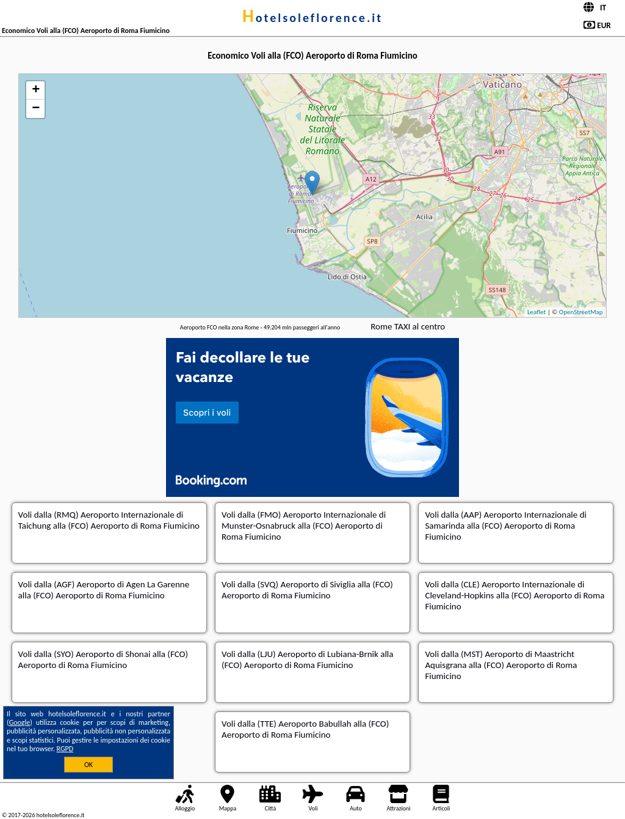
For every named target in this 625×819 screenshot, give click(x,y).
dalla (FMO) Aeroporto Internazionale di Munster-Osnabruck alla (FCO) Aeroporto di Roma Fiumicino (304, 525)
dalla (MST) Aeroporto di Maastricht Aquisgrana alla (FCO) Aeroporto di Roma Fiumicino (501, 664)
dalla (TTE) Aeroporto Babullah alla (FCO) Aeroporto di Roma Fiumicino (305, 729)
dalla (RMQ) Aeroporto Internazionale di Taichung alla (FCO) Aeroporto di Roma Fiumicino (109, 520)
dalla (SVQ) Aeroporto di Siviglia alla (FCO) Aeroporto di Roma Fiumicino (307, 590)
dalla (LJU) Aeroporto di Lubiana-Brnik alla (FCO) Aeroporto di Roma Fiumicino (307, 659)
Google (20, 722)
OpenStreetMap (581, 312)
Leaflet (536, 312)
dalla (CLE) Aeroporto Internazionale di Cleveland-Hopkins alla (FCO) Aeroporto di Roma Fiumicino (514, 595)
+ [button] (36, 90)
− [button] (36, 109)
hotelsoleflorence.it (312, 17)
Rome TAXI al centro (407, 326)
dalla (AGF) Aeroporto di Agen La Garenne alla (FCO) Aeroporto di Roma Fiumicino (104, 590)
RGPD (65, 748)
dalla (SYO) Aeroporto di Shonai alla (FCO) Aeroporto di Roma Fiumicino (103, 659)
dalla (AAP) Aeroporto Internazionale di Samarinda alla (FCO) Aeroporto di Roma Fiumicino (506, 525)
